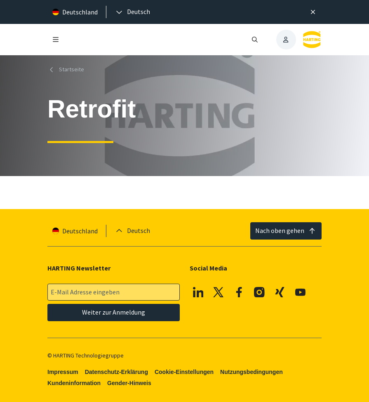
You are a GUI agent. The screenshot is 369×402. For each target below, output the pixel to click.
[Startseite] (67, 69)
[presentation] (132, 12)
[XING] (280, 292)
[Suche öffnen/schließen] (254, 39)
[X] (218, 292)
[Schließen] (313, 12)
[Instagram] (259, 292)
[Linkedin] (198, 292)
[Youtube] (300, 292)
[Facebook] (239, 292)
